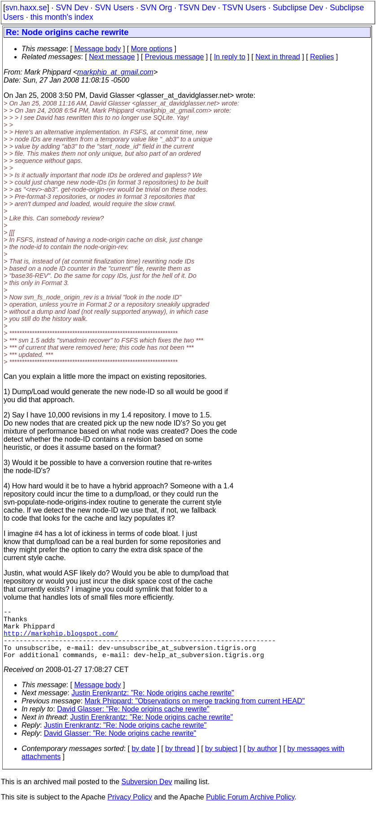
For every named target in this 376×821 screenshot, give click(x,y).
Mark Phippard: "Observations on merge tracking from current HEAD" (195, 713)
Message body (97, 49)
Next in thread (277, 57)
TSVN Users (244, 7)
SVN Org (156, 7)
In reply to (229, 57)
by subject (221, 761)
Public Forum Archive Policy (250, 809)
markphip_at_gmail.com (115, 72)
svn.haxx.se (26, 7)
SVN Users (114, 7)
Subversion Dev (147, 794)
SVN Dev (72, 7)
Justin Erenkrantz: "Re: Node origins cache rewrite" (152, 705)
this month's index (62, 17)
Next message (112, 57)
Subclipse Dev (298, 7)
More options (152, 49)
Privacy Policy (129, 809)
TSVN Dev (197, 7)
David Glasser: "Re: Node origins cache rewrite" (133, 721)
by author (262, 761)
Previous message (174, 57)
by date (143, 761)
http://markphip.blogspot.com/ (61, 640)
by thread (180, 761)
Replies (322, 57)
